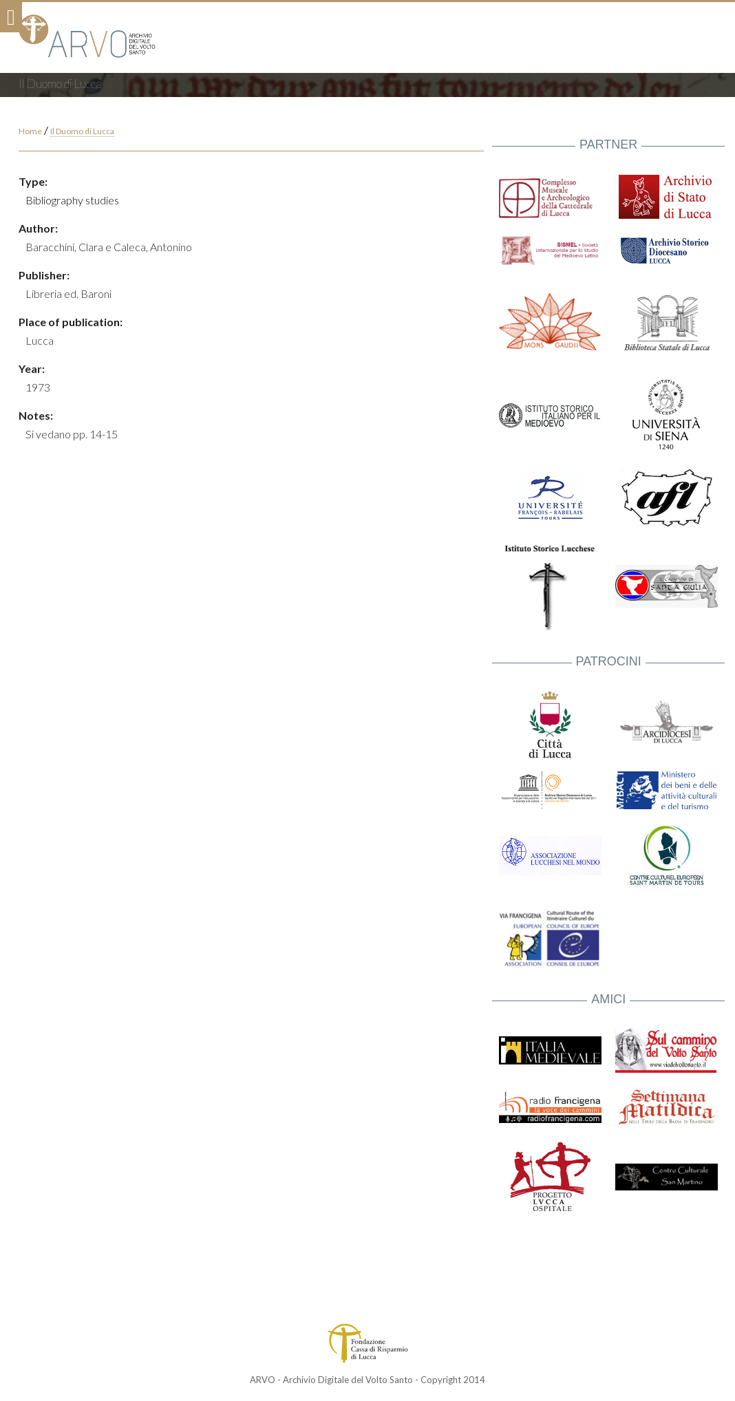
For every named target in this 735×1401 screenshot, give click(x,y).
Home (30, 131)
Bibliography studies (72, 199)
